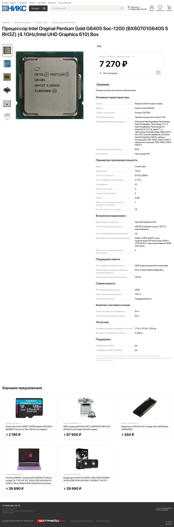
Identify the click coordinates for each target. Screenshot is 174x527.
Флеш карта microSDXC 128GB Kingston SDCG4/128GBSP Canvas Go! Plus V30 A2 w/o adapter (29, 428)
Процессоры (41, 22)
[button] (7, 119)
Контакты (23, 3)
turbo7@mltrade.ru (8, 513)
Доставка (42, 3)
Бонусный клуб (64, 3)
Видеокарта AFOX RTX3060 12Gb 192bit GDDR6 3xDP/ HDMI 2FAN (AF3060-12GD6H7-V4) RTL (86, 479)
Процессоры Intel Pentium (64, 22)
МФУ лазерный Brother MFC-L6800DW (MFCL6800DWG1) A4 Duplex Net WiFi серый (86, 428)
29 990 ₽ (15, 488)
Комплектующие (22, 22)
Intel (99, 46)
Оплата (32, 3)
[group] (50, 85)
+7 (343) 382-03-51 (11, 506)
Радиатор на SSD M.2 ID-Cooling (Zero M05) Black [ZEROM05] (144, 428)
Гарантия (52, 3)
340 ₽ (127, 434)
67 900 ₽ (72, 434)
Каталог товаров (9, 3)
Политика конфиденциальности (82, 521)
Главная (6, 22)
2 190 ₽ (13, 434)
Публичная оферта (103, 521)
